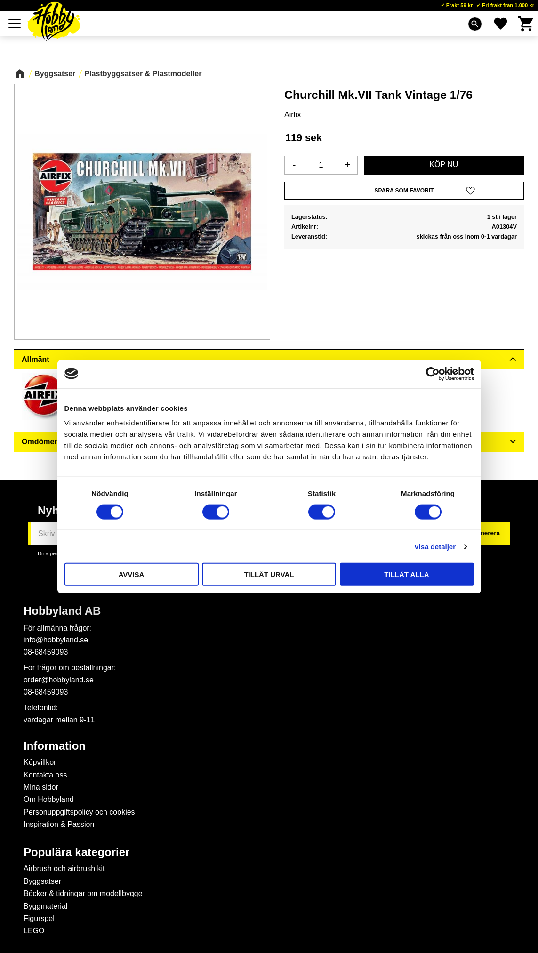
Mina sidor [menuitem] (41, 787)
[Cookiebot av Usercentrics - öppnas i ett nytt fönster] (433, 374)
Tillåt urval (269, 574)
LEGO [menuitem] (34, 931)
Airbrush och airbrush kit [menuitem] (64, 869)
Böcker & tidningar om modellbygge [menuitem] (83, 893)
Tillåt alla (406, 574)
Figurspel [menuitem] (39, 918)
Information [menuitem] (55, 746)
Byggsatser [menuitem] (42, 881)
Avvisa (132, 574)
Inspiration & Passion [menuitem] (59, 824)
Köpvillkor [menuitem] (40, 762)
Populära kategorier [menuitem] (76, 852)
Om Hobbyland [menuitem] (49, 799)
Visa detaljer (435, 546)
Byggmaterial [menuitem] (45, 906)
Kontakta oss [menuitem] (45, 775)
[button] (15, 23)
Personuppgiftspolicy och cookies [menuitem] (79, 812)
